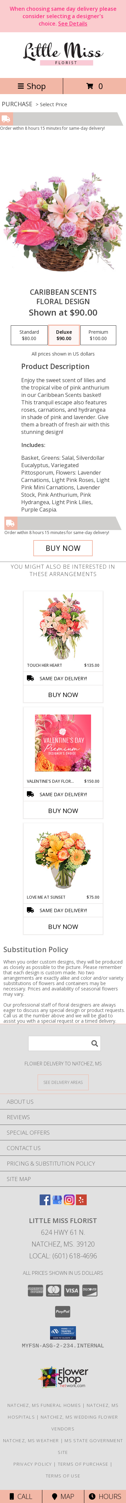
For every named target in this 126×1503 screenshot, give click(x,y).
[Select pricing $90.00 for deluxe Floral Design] (64, 335)
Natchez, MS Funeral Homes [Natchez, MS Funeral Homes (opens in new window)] (44, 1405)
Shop (31, 85)
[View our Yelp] (81, 1203)
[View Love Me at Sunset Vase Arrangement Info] (63, 859)
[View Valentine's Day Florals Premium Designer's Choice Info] (63, 743)
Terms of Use (63, 1476)
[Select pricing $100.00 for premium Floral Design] (98, 335)
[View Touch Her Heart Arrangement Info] (63, 627)
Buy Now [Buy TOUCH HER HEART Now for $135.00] (63, 694)
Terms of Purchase (83, 1464)
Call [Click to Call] (21, 1496)
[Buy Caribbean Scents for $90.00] (63, 548)
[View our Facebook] (45, 1203)
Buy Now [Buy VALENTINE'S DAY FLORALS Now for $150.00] (63, 810)
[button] (63, 1333)
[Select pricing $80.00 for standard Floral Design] (29, 335)
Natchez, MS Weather (31, 1440)
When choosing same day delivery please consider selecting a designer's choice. (63, 16)
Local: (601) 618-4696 (63, 1255)
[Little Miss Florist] (63, 68)
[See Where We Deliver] (63, 1082)
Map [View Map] (63, 1496)
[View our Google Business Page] (57, 1203)
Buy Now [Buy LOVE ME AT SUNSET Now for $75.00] (63, 926)
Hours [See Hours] (105, 1496)
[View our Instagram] (69, 1203)
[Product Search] (64, 1043)
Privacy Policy (32, 1464)
